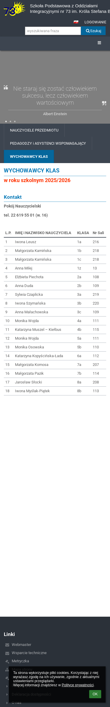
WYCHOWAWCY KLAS (29, 156)
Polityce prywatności (78, 685)
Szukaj (93, 31)
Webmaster (21, 644)
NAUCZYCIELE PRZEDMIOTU (34, 130)
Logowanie (95, 22)
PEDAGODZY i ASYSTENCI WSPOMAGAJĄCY (48, 143)
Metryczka (20, 661)
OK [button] (95, 694)
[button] (76, 21)
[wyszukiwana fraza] (53, 31)
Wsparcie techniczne (29, 653)
